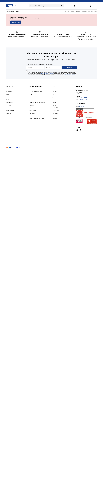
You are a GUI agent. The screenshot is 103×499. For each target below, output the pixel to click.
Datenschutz (32, 113)
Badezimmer (9, 91)
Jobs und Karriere (56, 97)
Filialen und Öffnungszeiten (35, 91)
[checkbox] (27, 71)
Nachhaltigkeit (56, 110)
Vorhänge (8, 105)
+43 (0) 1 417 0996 (83, 97)
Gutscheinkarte (32, 97)
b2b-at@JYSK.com (83, 99)
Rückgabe (31, 107)
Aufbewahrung (9, 102)
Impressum (55, 113)
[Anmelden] (84, 5)
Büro (7, 94)
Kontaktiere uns (79, 101)
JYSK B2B (54, 105)
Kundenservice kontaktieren (35, 89)
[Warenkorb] (93, 6)
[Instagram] (80, 130)
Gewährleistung (32, 110)
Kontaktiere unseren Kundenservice (83, 105)
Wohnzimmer (9, 97)
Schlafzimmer (9, 89)
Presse (54, 94)
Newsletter (55, 99)
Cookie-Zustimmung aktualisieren (36, 118)
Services (31, 94)
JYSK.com (55, 91)
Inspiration (55, 102)
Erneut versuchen (16, 22)
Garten (7, 107)
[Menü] (16, 6)
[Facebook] (77, 130)
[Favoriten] (77, 6)
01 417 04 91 (82, 106)
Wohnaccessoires (10, 110)
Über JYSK (55, 89)
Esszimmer (8, 99)
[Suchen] (62, 5)
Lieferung (31, 105)
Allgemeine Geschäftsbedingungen (47, 73)
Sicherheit (31, 116)
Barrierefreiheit (56, 107)
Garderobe (8, 113)
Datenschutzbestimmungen (70, 74)
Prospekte (31, 99)
